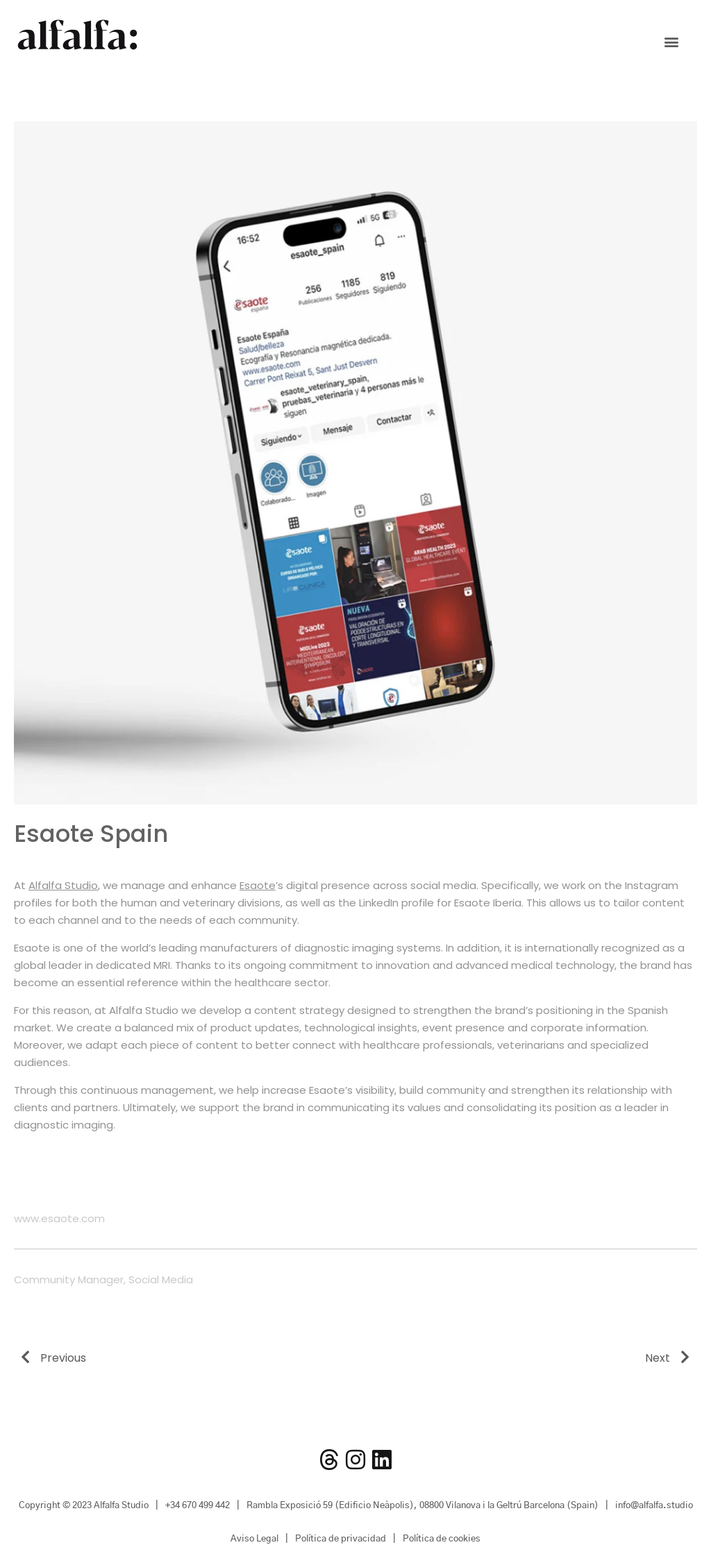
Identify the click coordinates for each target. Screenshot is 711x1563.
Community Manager (69, 1279)
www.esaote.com (59, 1218)
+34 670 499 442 (197, 1505)
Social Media (160, 1279)
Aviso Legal (254, 1539)
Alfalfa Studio (63, 885)
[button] (671, 42)
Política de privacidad (340, 1539)
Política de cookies (441, 1539)
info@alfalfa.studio (654, 1505)
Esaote (258, 885)
